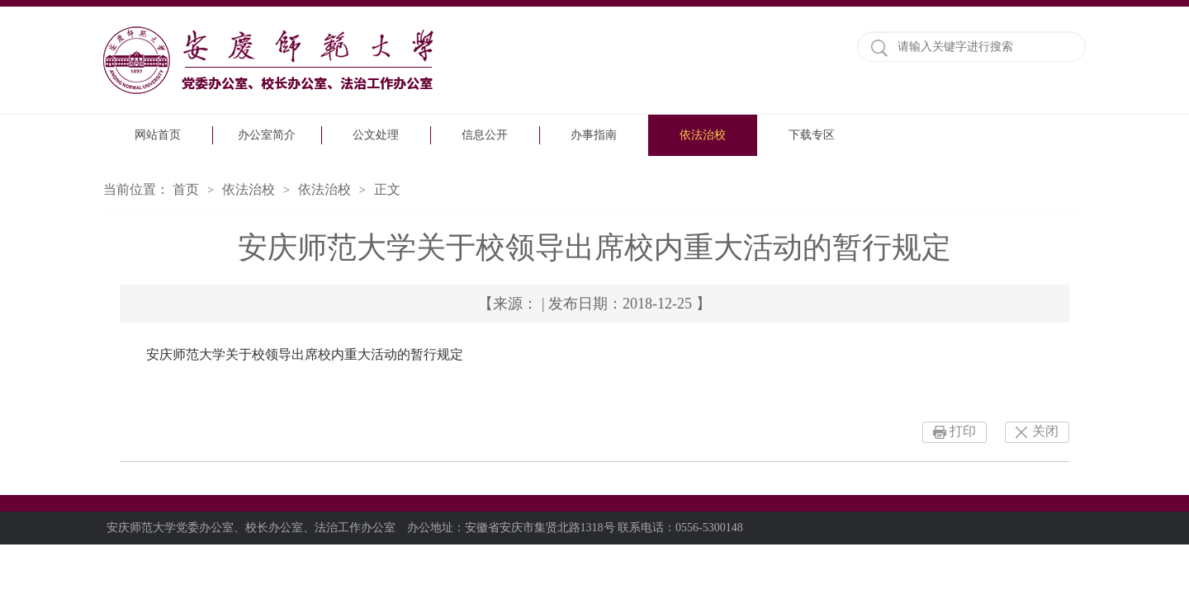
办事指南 (594, 135)
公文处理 (376, 135)
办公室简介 (267, 135)
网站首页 (158, 135)
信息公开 (485, 135)
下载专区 (812, 135)
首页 (186, 189)
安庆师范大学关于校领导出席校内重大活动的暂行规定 (304, 354)
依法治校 (703, 135)
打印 (963, 431)
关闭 (1045, 431)
